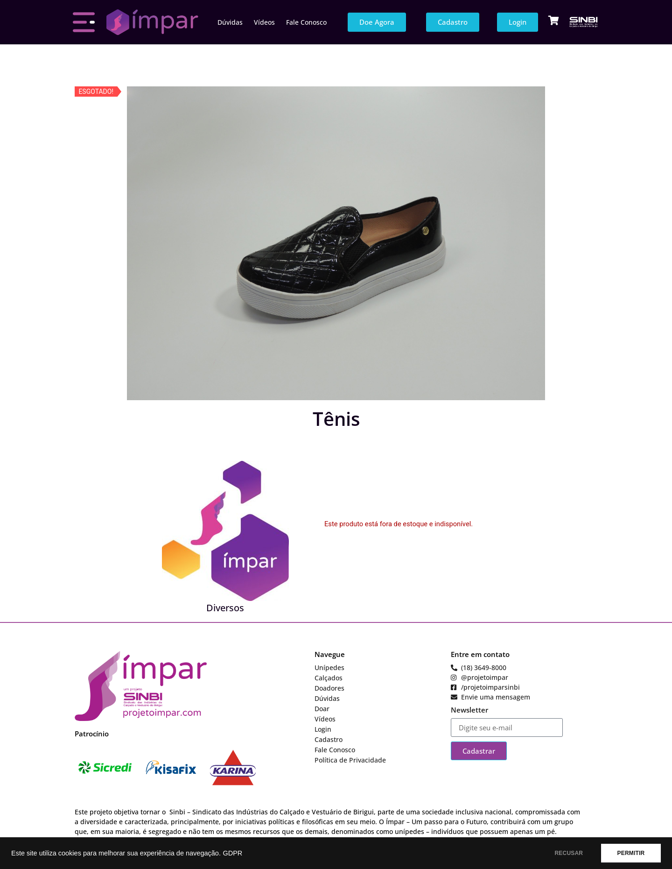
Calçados (329, 677)
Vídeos (264, 22)
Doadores (329, 688)
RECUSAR (568, 853)
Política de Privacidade (350, 760)
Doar (322, 708)
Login (323, 729)
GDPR (232, 853)
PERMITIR (630, 853)
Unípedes (329, 667)
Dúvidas (230, 22)
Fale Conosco (306, 22)
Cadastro (329, 739)
